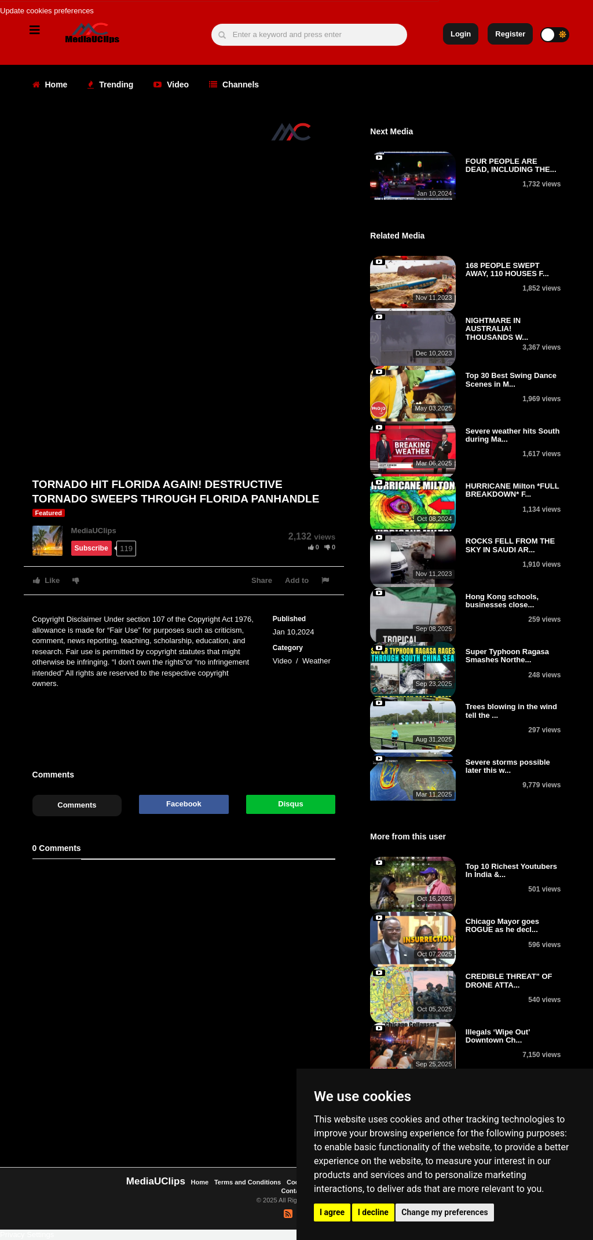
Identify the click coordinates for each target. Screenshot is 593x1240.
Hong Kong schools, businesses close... (502, 600)
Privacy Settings (27, 1234)
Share (261, 580)
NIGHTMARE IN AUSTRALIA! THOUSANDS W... (497, 329)
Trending (110, 84)
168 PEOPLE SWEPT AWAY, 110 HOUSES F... (507, 269)
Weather (316, 660)
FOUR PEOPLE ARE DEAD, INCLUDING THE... (511, 165)
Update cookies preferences (47, 10)
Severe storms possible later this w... (508, 766)
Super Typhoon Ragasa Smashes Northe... (507, 655)
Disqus (290, 803)
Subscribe (91, 548)
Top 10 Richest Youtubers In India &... (511, 870)
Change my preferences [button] (444, 1212)
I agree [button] (332, 1212)
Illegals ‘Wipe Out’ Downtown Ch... (498, 1036)
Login (461, 34)
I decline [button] (373, 1212)
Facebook (184, 803)
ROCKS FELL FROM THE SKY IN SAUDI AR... (510, 545)
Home (50, 84)
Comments (76, 805)
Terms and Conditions (247, 1182)
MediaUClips (93, 530)
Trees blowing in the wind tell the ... (511, 710)
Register (510, 34)
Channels (234, 84)
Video (171, 84)
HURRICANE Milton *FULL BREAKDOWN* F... (512, 490)
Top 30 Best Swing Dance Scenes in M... (511, 379)
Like (46, 580)
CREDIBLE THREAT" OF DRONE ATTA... (509, 980)
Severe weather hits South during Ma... (513, 435)
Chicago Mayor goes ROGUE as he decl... (502, 925)
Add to (297, 580)
